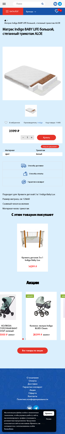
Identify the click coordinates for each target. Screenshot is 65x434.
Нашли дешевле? (50, 146)
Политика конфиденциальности (32, 399)
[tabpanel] (32, 248)
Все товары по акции (32, 350)
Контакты (32, 396)
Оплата (32, 380)
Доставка (32, 383)
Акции (33, 389)
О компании (33, 377)
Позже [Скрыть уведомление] (48, 419)
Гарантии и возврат (32, 386)
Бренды (30, 11)
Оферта (32, 393)
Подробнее (8, 429)
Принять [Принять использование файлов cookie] (48, 413)
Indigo (40, 122)
